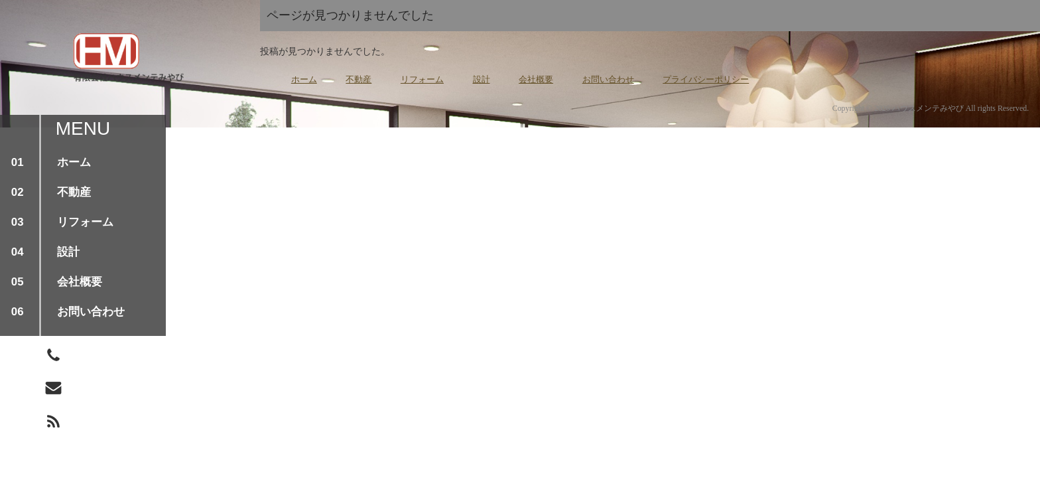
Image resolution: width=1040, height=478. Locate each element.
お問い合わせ (608, 79)
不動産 (358, 79)
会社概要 (536, 79)
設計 (481, 79)
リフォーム (422, 79)
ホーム (304, 79)
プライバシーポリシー (706, 79)
